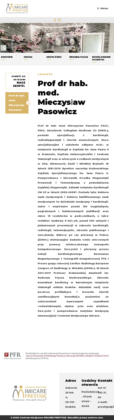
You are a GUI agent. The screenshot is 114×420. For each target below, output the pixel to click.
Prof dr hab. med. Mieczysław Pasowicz (17, 102)
